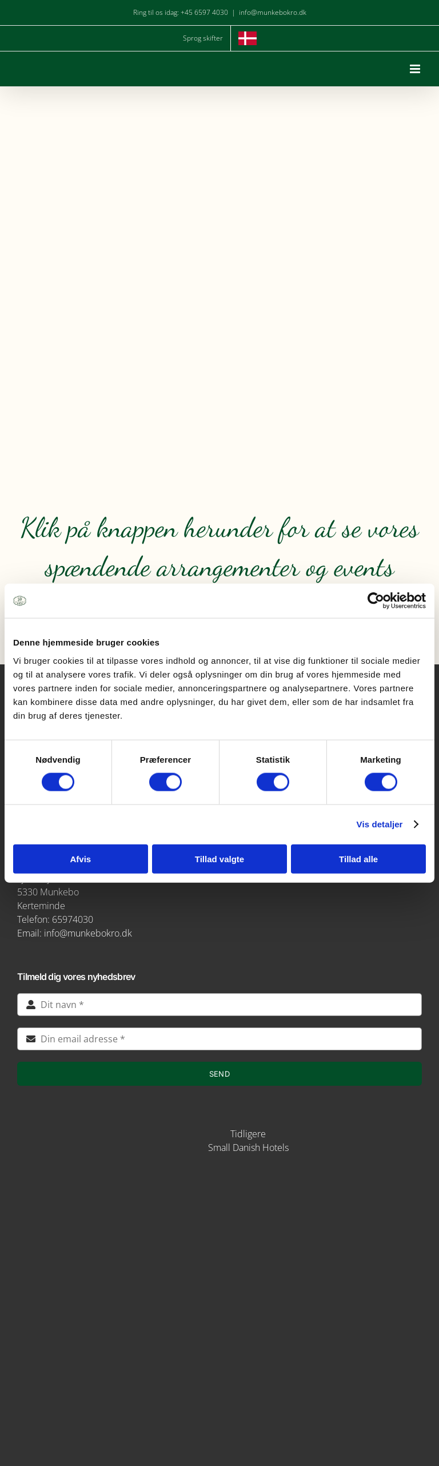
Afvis (80, 858)
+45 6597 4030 (204, 12)
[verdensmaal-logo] (219, 1359)
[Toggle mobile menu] (416, 69)
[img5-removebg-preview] (219, 1179)
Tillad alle (358, 858)
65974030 (72, 919)
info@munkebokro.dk (272, 12)
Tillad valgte (219, 858)
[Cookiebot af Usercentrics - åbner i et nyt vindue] (376, 600)
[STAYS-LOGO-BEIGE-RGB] (179, 1129)
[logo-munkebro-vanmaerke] (219, 1276)
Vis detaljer (380, 824)
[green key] (219, 1402)
